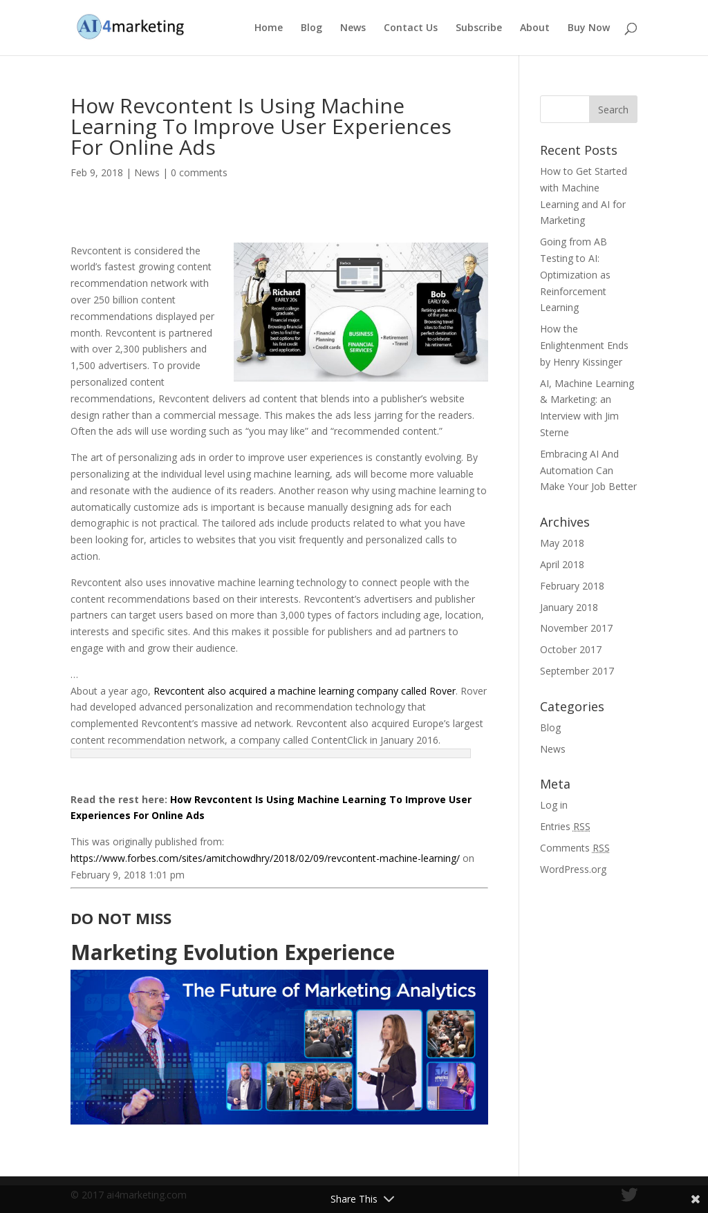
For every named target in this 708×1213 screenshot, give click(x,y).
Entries (565, 826)
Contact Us (411, 28)
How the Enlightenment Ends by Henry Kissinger (584, 345)
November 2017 (576, 627)
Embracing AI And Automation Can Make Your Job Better (588, 470)
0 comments (199, 172)
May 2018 (562, 542)
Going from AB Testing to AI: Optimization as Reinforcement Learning (575, 274)
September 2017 (577, 670)
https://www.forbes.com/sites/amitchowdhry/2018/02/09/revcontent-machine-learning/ (265, 858)
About (535, 28)
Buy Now (589, 28)
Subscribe (479, 28)
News (353, 28)
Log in (554, 804)
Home (268, 28)
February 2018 (572, 585)
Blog (311, 28)
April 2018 (562, 564)
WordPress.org (573, 869)
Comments (575, 847)
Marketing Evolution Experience (233, 952)
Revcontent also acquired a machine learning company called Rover (304, 690)
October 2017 (571, 649)
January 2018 (569, 607)
